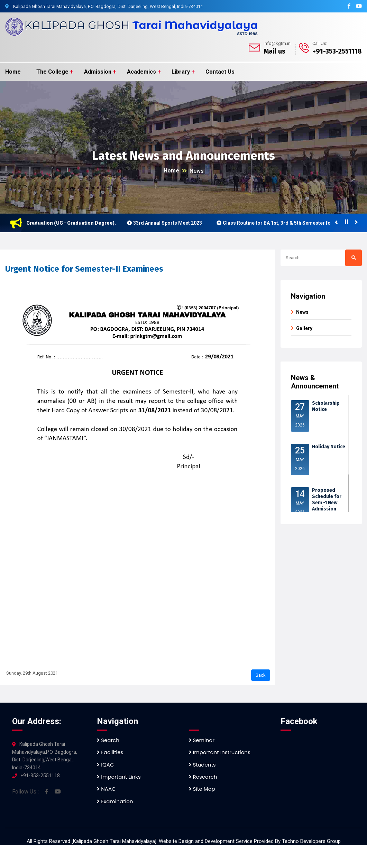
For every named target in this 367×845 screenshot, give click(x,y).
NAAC (106, 788)
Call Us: (319, 43)
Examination (115, 801)
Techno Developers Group (311, 841)
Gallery (304, 328)
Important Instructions (219, 752)
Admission (97, 71)
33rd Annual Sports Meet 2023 (172, 223)
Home (13, 71)
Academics (141, 71)
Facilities (110, 752)
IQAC (105, 764)
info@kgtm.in (277, 43)
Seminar (202, 740)
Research (203, 776)
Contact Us (220, 71)
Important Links (118, 776)
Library (181, 71)
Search (108, 740)
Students (202, 764)
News (197, 171)
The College (52, 71)
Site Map (202, 788)
